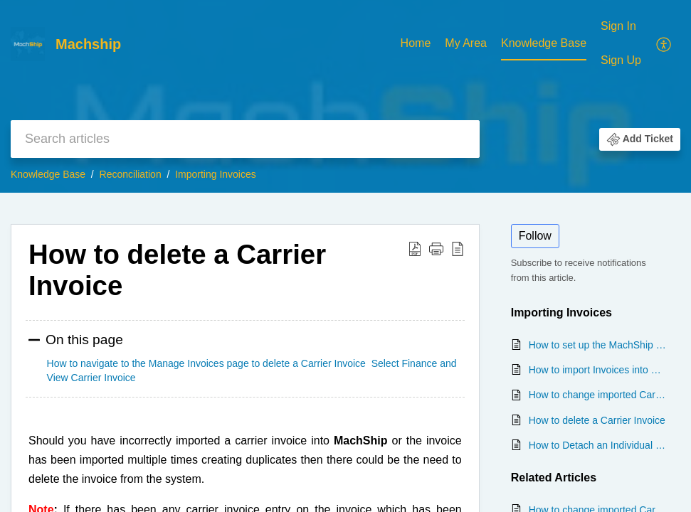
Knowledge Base (543, 43)
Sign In (618, 26)
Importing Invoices (215, 174)
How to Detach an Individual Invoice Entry (597, 445)
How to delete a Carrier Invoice (597, 420)
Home (416, 43)
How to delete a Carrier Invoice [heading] (177, 270)
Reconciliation (131, 174)
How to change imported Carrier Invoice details (597, 394)
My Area (466, 43)
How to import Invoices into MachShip (597, 369)
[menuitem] (416, 44)
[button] (664, 43)
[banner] (345, 96)
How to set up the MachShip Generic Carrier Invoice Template (597, 345)
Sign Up (621, 60)
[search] (245, 139)
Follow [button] (535, 236)
